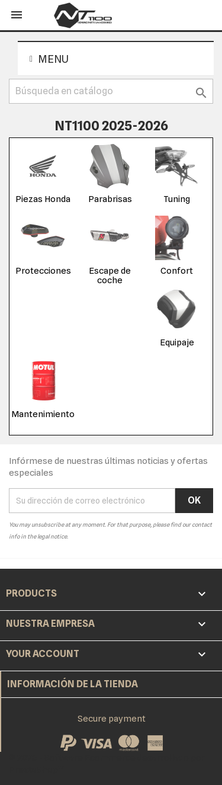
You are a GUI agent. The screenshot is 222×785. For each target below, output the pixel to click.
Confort (176, 270)
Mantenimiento (43, 414)
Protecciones (43, 270)
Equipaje (177, 342)
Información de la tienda (72, 684)
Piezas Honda (42, 199)
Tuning (176, 199)
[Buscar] (111, 91)
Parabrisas (110, 199)
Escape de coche (110, 275)
